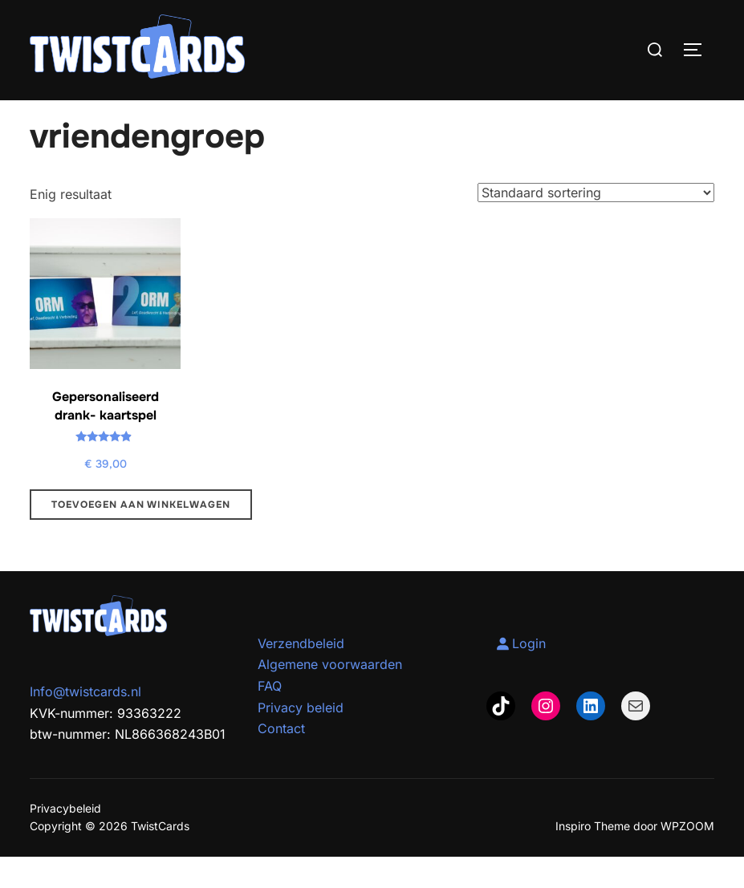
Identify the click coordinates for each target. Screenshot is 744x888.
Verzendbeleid (301, 675)
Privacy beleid (301, 738)
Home (46, 110)
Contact (281, 760)
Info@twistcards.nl (85, 723)
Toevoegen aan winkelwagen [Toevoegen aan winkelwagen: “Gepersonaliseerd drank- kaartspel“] (140, 535)
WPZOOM (687, 857)
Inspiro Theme (592, 857)
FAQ (270, 717)
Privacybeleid (65, 839)
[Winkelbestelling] (596, 223)
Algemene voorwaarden (330, 695)
